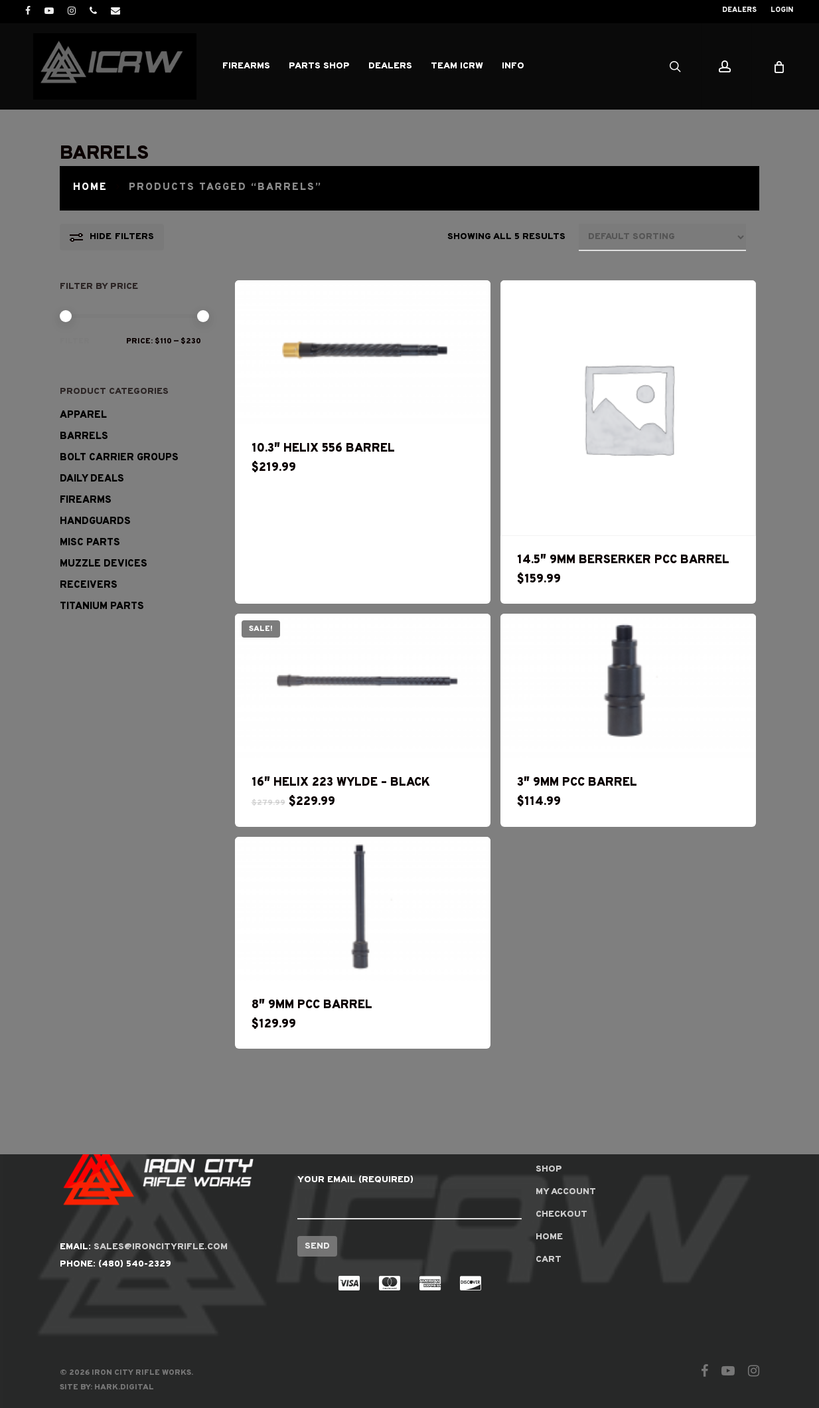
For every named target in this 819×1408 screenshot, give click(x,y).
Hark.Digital (124, 1387)
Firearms (86, 500)
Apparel (83, 415)
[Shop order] (662, 237)
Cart (548, 1259)
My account (566, 1191)
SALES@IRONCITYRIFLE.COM (161, 1247)
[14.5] (628, 408)
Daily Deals (92, 479)
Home (90, 187)
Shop (549, 1169)
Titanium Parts (102, 606)
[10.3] (362, 352)
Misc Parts (90, 543)
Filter (75, 341)
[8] (362, 909)
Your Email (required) (409, 1196)
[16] (362, 686)
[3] (628, 686)
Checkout (561, 1214)
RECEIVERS (88, 585)
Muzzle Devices (103, 564)
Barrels (84, 436)
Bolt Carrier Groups (119, 458)
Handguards (95, 521)
